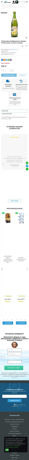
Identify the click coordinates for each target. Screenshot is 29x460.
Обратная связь (14, 424)
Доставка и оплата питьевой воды (14, 419)
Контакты (14, 453)
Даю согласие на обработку (19, 406)
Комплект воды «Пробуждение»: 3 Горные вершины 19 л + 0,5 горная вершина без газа (21, 259)
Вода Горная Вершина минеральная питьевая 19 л (8, 259)
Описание (5, 110)
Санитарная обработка (14, 433)
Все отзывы (14, 201)
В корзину (22, 75)
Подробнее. (14, 377)
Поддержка (14, 426)
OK (7, 449)
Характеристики (7, 113)
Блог (14, 435)
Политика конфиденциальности (14, 421)
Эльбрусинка (14, 49)
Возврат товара (14, 455)
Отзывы (14, 428)
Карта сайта (14, 457)
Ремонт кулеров (14, 431)
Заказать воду (14, 368)
